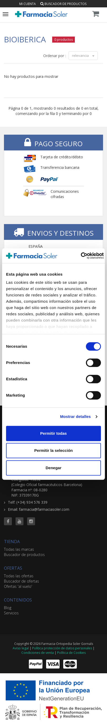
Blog (7, 607)
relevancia (83, 55)
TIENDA (12, 541)
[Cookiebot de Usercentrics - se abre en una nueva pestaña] (80, 255)
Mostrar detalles (75, 416)
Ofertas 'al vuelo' (18, 586)
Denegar (53, 468)
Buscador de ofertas (21, 581)
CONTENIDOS (18, 600)
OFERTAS (13, 568)
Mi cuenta (27, 4)
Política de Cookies (71, 652)
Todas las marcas (19, 549)
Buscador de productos (63, 4)
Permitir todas (53, 433)
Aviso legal (21, 648)
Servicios (11, 612)
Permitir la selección (53, 450)
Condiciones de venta (37, 652)
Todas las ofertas (18, 575)
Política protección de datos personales (62, 648)
